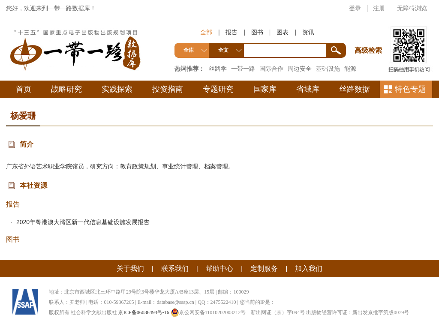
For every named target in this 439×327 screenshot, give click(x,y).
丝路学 (218, 68)
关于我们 (130, 268)
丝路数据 (354, 89)
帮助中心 (219, 268)
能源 (350, 68)
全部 (206, 32)
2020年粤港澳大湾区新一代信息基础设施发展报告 (83, 222)
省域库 (307, 89)
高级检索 (370, 34)
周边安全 (300, 68)
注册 (379, 8)
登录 (355, 8)
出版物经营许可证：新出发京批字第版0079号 (357, 312)
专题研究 (218, 89)
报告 (232, 32)
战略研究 (66, 89)
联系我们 (175, 268)
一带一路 (243, 68)
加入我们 (308, 268)
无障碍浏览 (412, 8)
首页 (23, 89)
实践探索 (117, 89)
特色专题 (410, 89)
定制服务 (264, 268)
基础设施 (328, 68)
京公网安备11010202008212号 (208, 312)
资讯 (308, 32)
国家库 (265, 89)
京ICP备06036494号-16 (143, 312)
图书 (257, 32)
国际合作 (271, 68)
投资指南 (167, 89)
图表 (283, 32)
